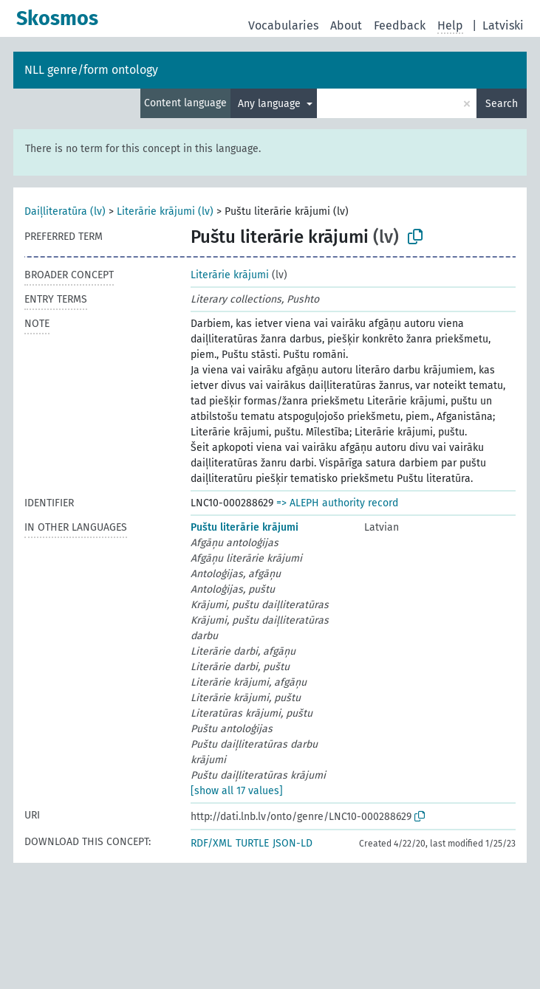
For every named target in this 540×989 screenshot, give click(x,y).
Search (501, 103)
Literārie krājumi (230, 275)
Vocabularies (283, 25)
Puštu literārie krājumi (244, 527)
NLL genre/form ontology (91, 70)
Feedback (399, 25)
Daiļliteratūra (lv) (65, 211)
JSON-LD (292, 843)
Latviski (503, 25)
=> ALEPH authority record (337, 503)
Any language (271, 103)
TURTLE (252, 843)
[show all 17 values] (237, 791)
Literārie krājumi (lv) (165, 211)
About (346, 25)
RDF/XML (211, 843)
